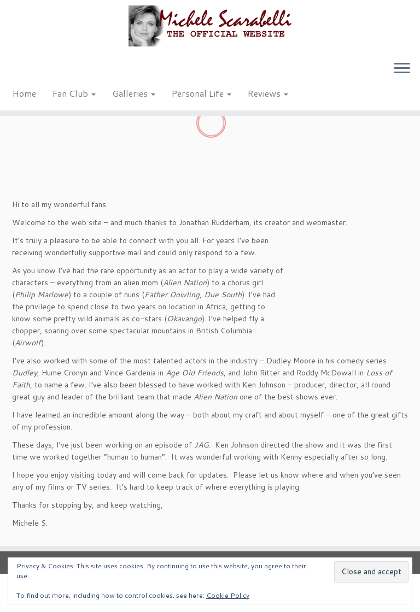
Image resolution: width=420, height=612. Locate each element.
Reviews (268, 93)
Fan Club (74, 93)
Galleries (133, 93)
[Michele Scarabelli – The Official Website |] (210, 25)
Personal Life (201, 93)
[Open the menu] (402, 69)
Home (24, 93)
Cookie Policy (227, 595)
